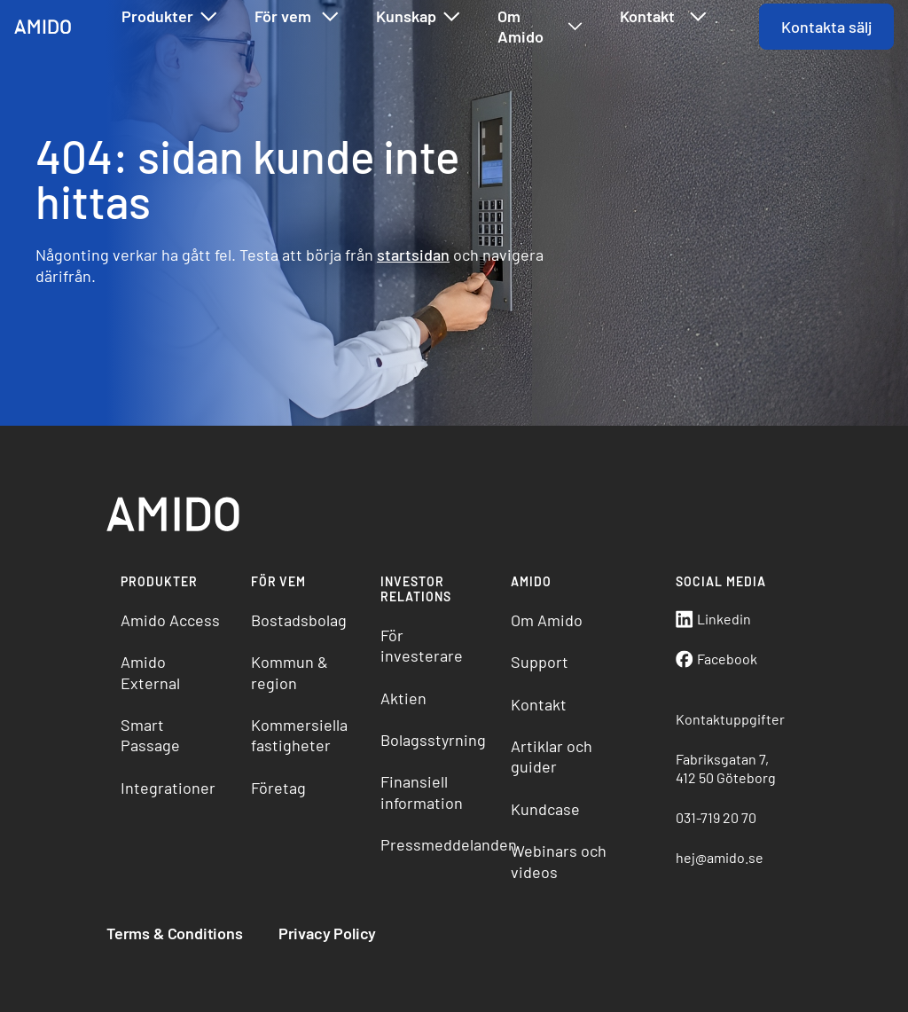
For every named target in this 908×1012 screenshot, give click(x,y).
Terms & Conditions (174, 933)
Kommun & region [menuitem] (289, 672)
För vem (297, 16)
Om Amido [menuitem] (547, 620)
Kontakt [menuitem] (539, 704)
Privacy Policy (327, 933)
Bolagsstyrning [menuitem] (433, 739)
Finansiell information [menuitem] (421, 792)
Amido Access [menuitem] (170, 620)
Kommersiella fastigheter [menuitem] (299, 735)
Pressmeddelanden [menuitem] (438, 844)
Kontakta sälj (826, 26)
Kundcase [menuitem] (545, 809)
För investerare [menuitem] (421, 645)
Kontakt (664, 16)
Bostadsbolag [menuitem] (299, 620)
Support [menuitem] (539, 661)
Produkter (170, 16)
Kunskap (419, 16)
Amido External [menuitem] (150, 672)
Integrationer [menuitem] (168, 787)
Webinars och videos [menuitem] (559, 861)
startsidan (413, 254)
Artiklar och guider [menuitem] (551, 756)
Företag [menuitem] (278, 787)
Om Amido (540, 26)
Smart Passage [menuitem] (150, 735)
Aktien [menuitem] (403, 698)
